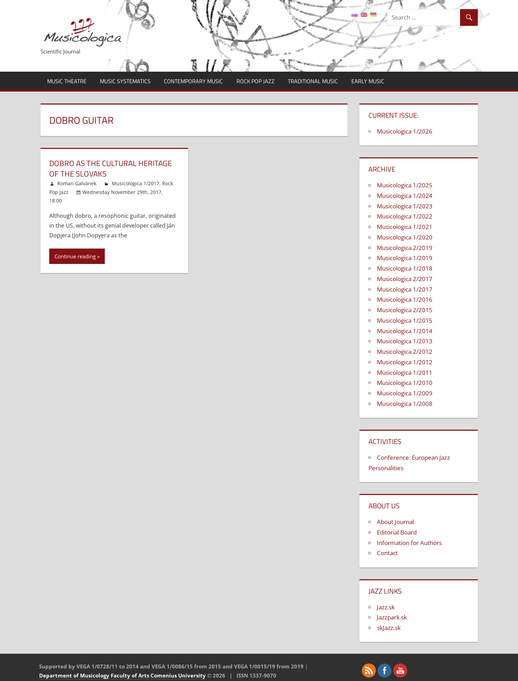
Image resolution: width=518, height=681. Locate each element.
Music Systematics (125, 81)
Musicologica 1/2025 (404, 185)
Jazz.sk (386, 607)
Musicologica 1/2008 (404, 404)
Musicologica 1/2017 (135, 183)
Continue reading (75, 256)
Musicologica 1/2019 (404, 258)
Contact (387, 553)
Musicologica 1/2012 (404, 362)
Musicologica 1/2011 (404, 372)
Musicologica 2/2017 (404, 279)
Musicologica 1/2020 (404, 237)
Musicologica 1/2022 (404, 216)
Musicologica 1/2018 (404, 268)
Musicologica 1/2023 (404, 206)
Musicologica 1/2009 (404, 393)
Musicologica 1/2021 (404, 227)
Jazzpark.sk (392, 617)
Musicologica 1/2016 (404, 299)
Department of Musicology (74, 675)
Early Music (367, 81)
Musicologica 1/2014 (404, 331)
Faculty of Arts (130, 675)
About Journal (395, 522)
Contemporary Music (193, 81)
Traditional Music (313, 81)
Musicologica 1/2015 (404, 320)
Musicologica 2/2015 (404, 310)
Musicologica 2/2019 (404, 248)
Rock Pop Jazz (255, 81)
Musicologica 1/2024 (404, 196)
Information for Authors (409, 543)
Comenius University (178, 675)
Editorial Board (397, 532)
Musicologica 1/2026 (404, 131)
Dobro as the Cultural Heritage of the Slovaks (110, 168)
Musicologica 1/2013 (404, 341)
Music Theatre (67, 81)
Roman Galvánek (76, 183)
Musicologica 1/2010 (404, 383)
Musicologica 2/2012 (404, 351)
